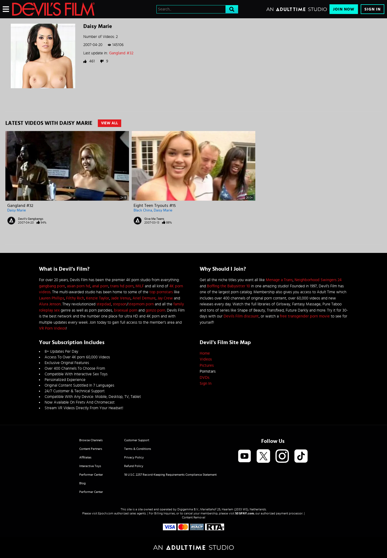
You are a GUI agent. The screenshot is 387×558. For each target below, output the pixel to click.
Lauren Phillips (51, 298)
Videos (206, 359)
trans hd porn (122, 286)
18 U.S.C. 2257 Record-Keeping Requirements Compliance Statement (170, 474)
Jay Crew (165, 298)
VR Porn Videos (52, 328)
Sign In (372, 9)
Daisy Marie (16, 210)
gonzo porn (155, 310)
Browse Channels (91, 440)
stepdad (103, 304)
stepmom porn (141, 304)
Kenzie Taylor (97, 298)
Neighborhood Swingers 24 (318, 280)
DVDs (204, 378)
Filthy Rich (75, 298)
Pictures (207, 365)
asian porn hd (78, 286)
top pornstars (161, 292)
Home (205, 353)
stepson (120, 304)
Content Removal (193, 517)
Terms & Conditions (137, 448)
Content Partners (90, 448)
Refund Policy (133, 466)
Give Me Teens (154, 218)
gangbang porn (52, 286)
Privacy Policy (134, 457)
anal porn (100, 286)
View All (109, 123)
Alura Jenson (50, 304)
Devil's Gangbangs (30, 218)
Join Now (343, 9)
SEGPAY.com (244, 513)
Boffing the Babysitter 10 (228, 286)
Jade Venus (121, 298)
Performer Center (91, 474)
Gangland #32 (121, 53)
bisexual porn (125, 310)
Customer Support (136, 440)
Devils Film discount (241, 316)
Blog (82, 483)
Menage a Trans (279, 280)
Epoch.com (105, 513)
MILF (139, 286)
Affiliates (85, 457)
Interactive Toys (90, 466)
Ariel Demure (144, 298)
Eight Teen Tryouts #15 (155, 205)
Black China (143, 210)
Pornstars (208, 371)
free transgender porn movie (305, 316)
